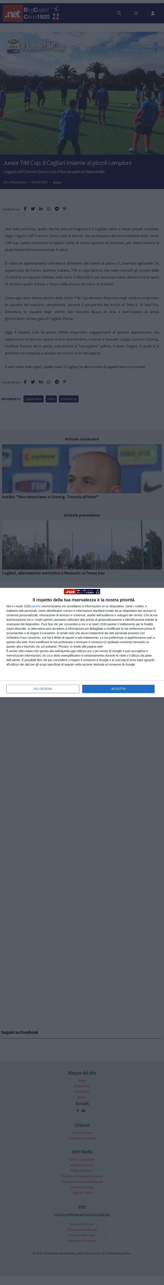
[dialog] (82, 642)
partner (36, 606)
